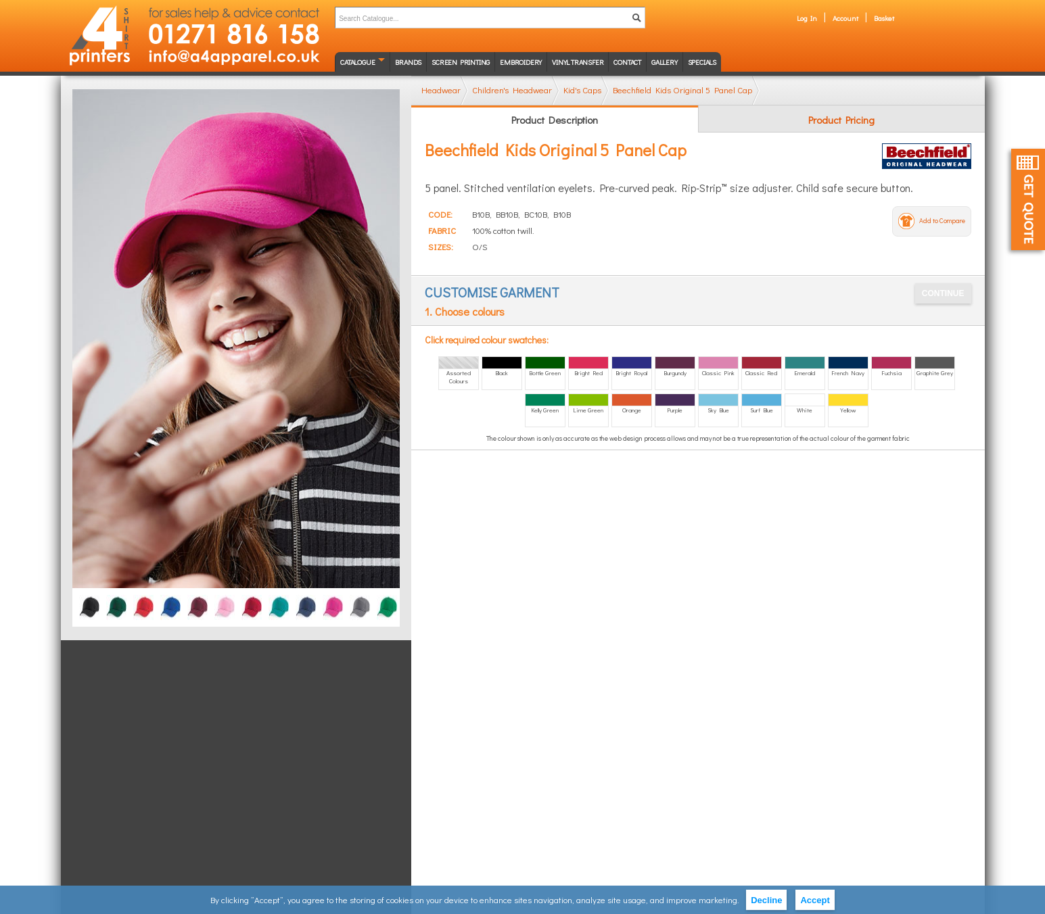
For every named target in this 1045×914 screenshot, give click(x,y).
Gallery (664, 62)
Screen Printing (461, 62)
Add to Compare (942, 220)
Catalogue (357, 62)
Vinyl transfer (577, 62)
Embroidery (521, 62)
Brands (408, 62)
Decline (766, 900)
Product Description (554, 119)
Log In (807, 18)
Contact (627, 62)
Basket (884, 18)
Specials (702, 62)
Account (845, 18)
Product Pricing (841, 119)
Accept (814, 900)
